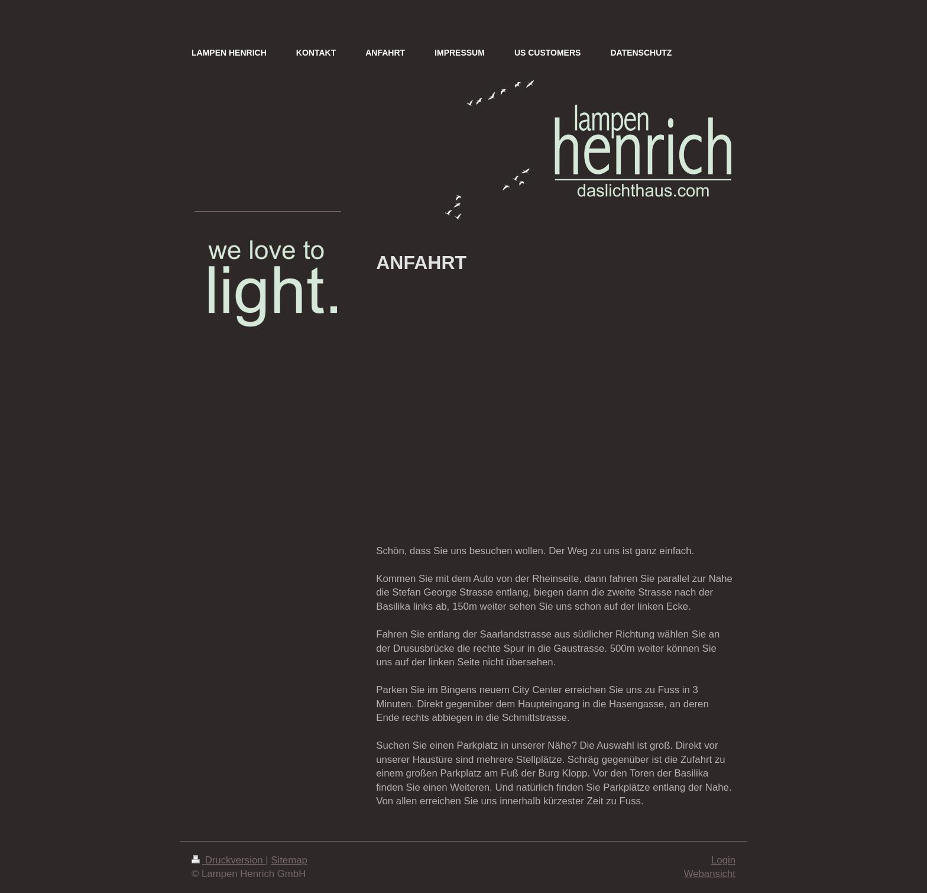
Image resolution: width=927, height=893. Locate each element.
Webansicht (709, 873)
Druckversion (228, 860)
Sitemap (289, 860)
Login (723, 860)
